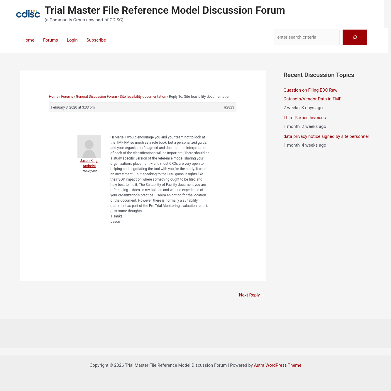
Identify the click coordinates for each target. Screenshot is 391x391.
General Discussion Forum (96, 97)
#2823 (229, 107)
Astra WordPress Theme (278, 365)
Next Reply (252, 295)
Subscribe (96, 40)
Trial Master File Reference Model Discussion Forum (165, 10)
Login (72, 40)
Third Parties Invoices (305, 117)
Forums (50, 40)
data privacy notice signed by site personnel (326, 136)
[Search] (355, 37)
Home (28, 40)
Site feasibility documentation (143, 97)
